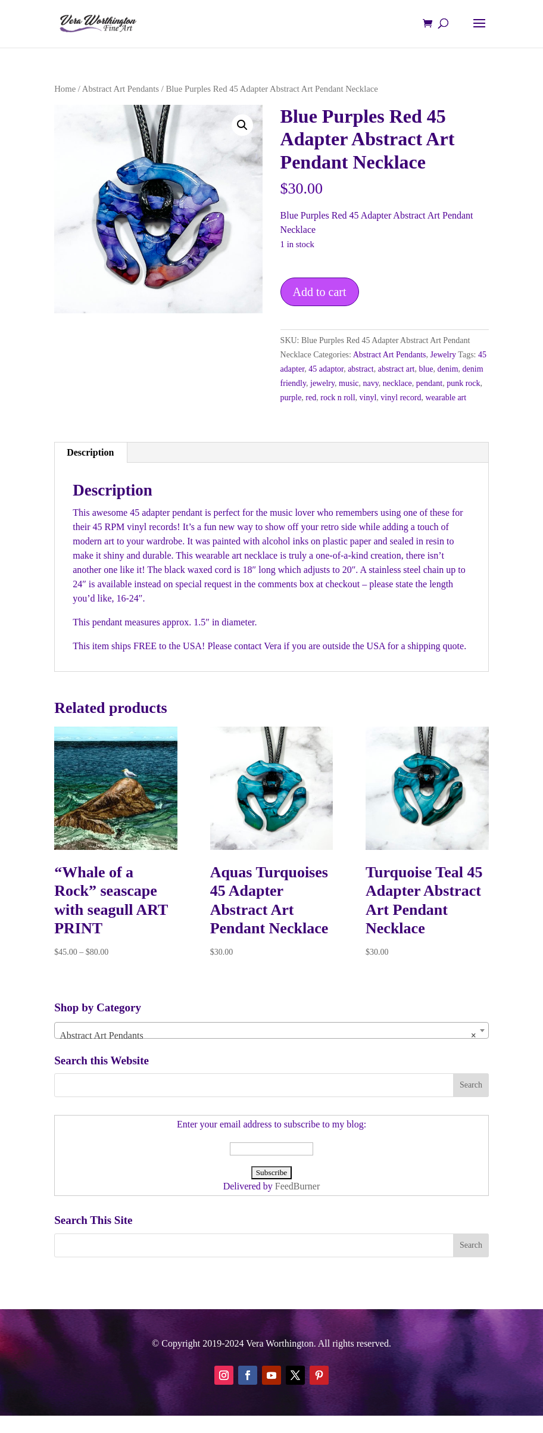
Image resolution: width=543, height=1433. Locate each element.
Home (65, 89)
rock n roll (337, 397)
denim (448, 369)
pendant (429, 383)
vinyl (368, 397)
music (348, 383)
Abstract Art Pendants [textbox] (268, 1035)
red (310, 397)
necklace (397, 383)
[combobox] (271, 1030)
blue (426, 369)
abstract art (396, 369)
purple (291, 397)
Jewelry (443, 354)
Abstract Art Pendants (120, 89)
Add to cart (320, 291)
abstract (361, 369)
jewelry (322, 383)
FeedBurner (297, 1186)
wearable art (445, 397)
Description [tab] (90, 452)
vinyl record (400, 397)
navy (371, 383)
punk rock (463, 383)
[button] (242, 125)
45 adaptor (326, 369)
